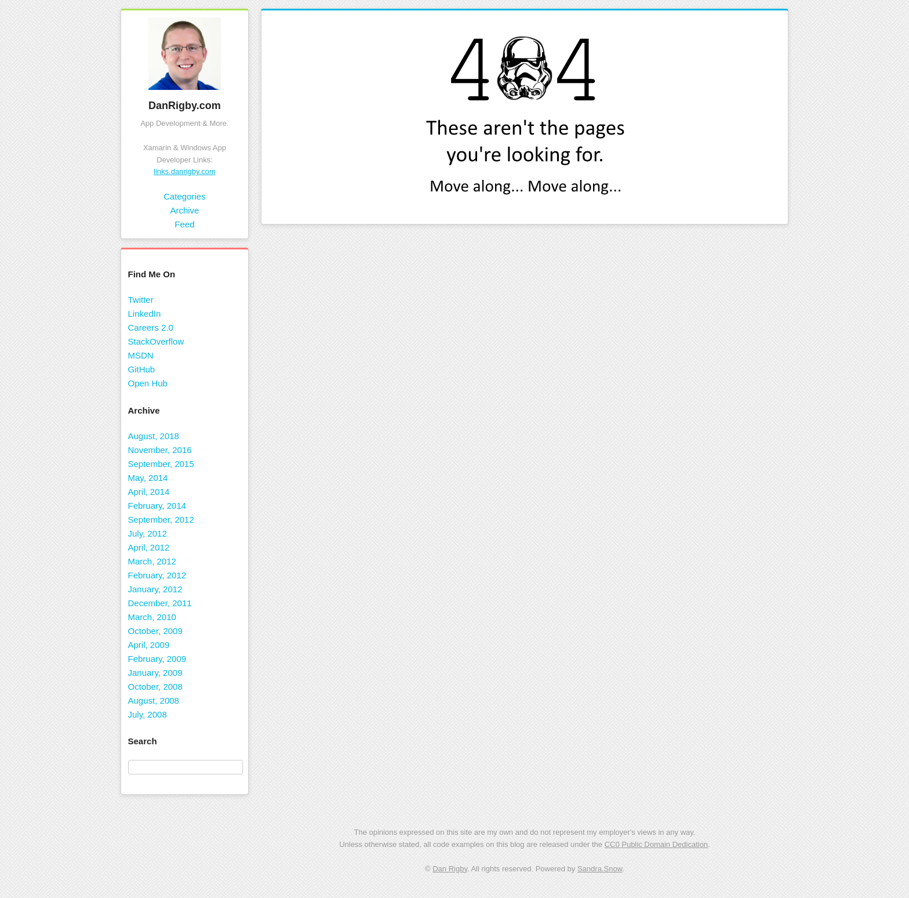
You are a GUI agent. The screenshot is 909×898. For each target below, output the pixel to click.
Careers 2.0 (150, 327)
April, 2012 (149, 547)
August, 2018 (153, 436)
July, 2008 (147, 714)
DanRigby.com (184, 105)
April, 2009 (149, 645)
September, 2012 (161, 519)
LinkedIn (144, 313)
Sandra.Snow (599, 868)
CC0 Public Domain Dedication (656, 844)
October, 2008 (155, 686)
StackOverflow (156, 341)
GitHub (141, 369)
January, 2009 (155, 673)
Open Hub (148, 383)
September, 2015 (161, 464)
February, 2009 (157, 659)
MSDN (141, 355)
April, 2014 (149, 492)
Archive (184, 210)
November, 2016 (160, 450)
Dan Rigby (449, 868)
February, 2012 (157, 575)
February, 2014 (157, 505)
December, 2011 (160, 603)
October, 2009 (155, 631)
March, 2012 (152, 561)
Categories (184, 196)
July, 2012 (147, 533)
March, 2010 (152, 617)
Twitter (141, 300)
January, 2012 (155, 589)
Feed (184, 224)
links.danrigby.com (185, 171)
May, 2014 (148, 478)
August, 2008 (153, 700)
